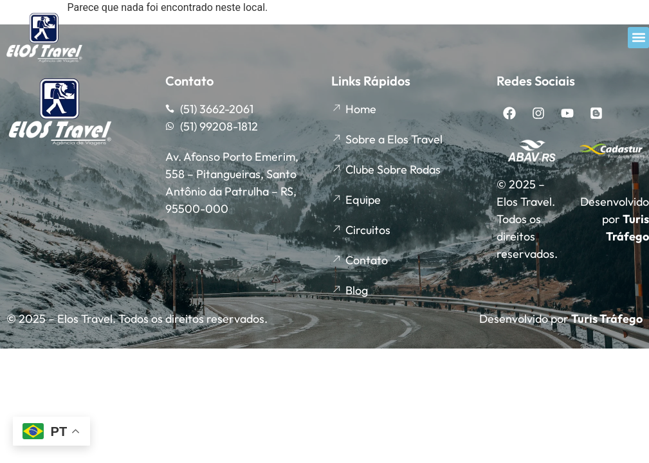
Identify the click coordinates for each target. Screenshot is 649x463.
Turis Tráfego (607, 318)
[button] (638, 37)
